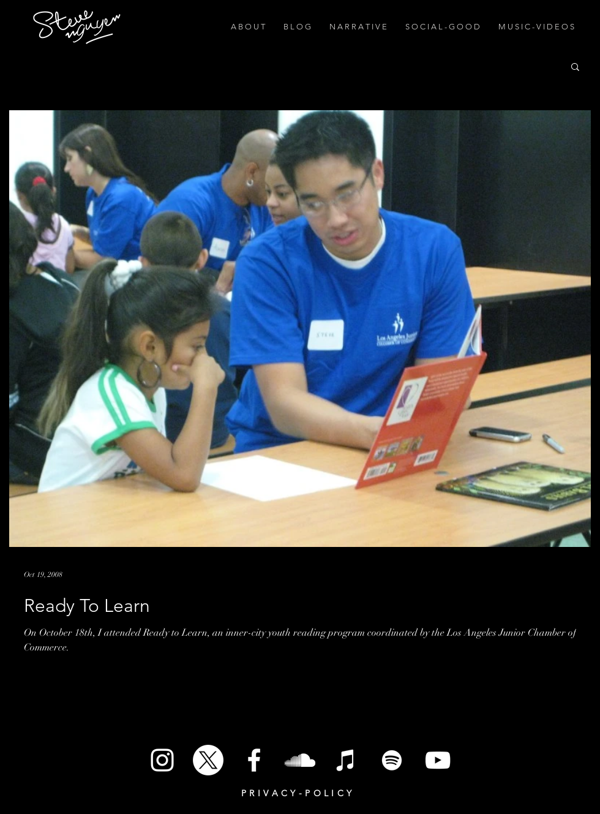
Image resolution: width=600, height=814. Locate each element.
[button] (575, 67)
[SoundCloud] (300, 760)
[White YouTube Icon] (437, 760)
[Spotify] (392, 760)
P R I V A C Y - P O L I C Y (296, 793)
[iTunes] (346, 760)
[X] (208, 760)
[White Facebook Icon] (254, 760)
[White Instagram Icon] (162, 760)
